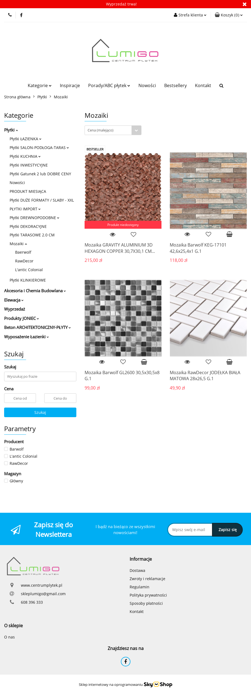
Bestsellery (175, 85)
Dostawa (137, 570)
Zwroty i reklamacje (147, 578)
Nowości (147, 85)
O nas (9, 637)
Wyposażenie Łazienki (26, 336)
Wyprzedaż (14, 309)
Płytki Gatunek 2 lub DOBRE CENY (40, 173)
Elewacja (14, 300)
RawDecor (24, 260)
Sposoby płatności (146, 603)
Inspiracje (70, 85)
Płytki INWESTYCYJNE (29, 165)
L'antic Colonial (29, 269)
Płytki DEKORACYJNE (28, 226)
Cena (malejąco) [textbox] (100, 130)
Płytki (11, 130)
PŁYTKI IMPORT (25, 208)
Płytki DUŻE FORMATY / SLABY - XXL (42, 200)
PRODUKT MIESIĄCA (28, 191)
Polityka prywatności (148, 595)
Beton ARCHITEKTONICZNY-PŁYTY (37, 327)
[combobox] (113, 130)
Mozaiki (18, 243)
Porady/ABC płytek (109, 85)
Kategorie (40, 85)
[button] (229, 15)
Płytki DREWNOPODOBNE (34, 217)
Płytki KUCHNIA (25, 156)
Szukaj (40, 412)
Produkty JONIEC (21, 318)
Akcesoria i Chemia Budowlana (35, 290)
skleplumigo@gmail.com (43, 593)
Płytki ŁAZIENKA (25, 138)
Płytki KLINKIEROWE (28, 280)
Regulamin (139, 586)
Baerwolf (23, 252)
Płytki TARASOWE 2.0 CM (32, 234)
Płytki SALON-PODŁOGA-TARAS (39, 147)
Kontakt (203, 85)
